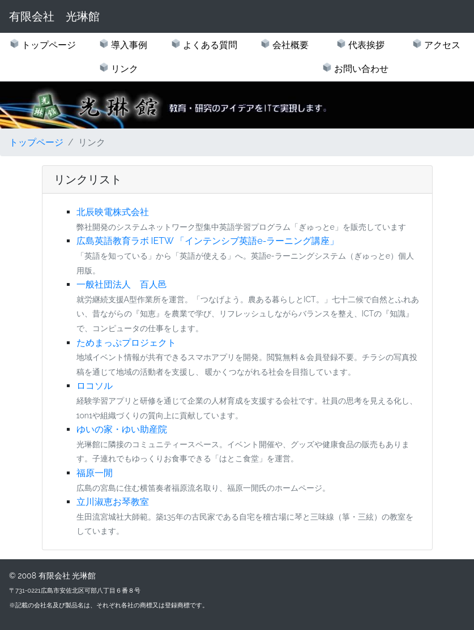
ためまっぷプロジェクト (126, 342)
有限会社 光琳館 (54, 16)
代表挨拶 (365, 45)
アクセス (441, 45)
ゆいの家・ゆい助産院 (121, 429)
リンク (123, 68)
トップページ (47, 45)
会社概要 (289, 45)
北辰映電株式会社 (112, 212)
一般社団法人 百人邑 (121, 284)
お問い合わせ (360, 68)
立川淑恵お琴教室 (112, 501)
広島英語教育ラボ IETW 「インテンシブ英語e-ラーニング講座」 (207, 240)
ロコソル (94, 385)
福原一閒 (94, 473)
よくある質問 (209, 45)
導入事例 (128, 45)
